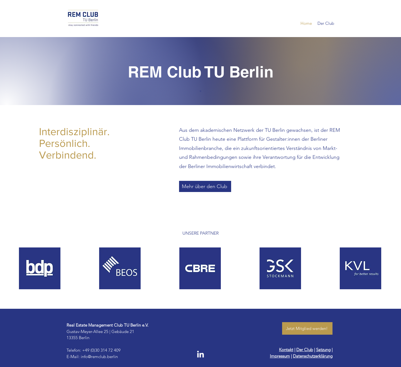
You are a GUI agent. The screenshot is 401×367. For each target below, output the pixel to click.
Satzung (323, 349)
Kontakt (286, 349)
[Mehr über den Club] (205, 186)
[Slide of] (200, 91)
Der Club (304, 349)
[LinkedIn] (200, 355)
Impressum (280, 356)
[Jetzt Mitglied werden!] (307, 328)
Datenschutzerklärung (312, 356)
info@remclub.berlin (99, 356)
